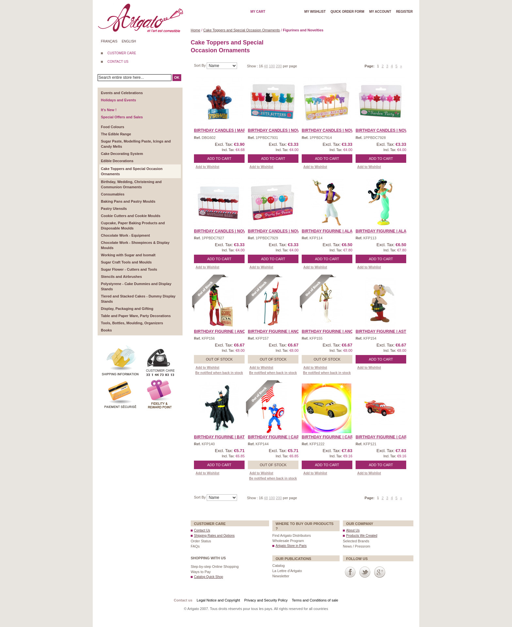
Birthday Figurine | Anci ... (222, 331)
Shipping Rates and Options (214, 535)
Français (109, 41)
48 (266, 66)
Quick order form (347, 11)
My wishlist (315, 11)
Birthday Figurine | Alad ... (331, 231)
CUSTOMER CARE (121, 53)
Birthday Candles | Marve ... (225, 130)
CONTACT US (117, 61)
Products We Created (361, 535)
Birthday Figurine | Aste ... (384, 331)
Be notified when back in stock (219, 373)
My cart (257, 11)
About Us (353, 530)
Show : (253, 66)
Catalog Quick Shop (208, 577)
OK (177, 77)
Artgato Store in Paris (291, 546)
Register (404, 11)
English (129, 41)
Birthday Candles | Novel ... (278, 130)
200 (279, 66)
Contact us (183, 600)
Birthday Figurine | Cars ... (331, 437)
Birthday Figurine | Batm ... (223, 437)
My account (380, 11)
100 (272, 66)
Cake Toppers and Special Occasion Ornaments (241, 30)
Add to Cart (219, 159)
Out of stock (219, 359)
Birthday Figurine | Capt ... (277, 437)
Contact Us (202, 530)
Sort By (200, 65)
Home (195, 30)
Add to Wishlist (207, 167)
